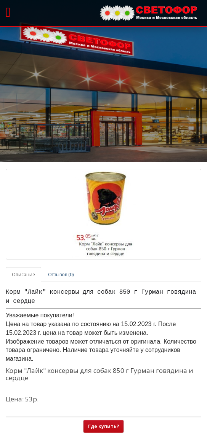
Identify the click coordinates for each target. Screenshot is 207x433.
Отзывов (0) (61, 274)
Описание (23, 274)
